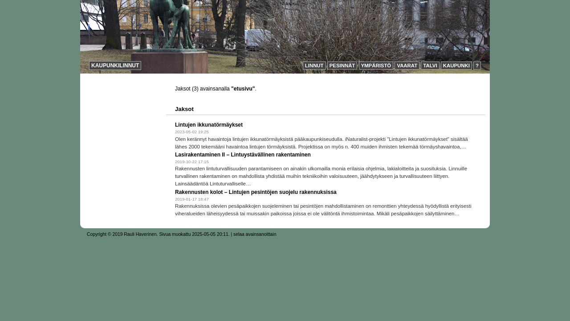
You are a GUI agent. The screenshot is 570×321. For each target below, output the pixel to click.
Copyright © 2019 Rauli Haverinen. (122, 234)
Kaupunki (456, 65)
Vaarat (407, 65)
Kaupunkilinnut (115, 65)
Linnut (314, 65)
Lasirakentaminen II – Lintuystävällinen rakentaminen (243, 155)
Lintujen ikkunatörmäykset (209, 125)
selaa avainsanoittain (254, 234)
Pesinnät (342, 65)
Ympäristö (376, 65)
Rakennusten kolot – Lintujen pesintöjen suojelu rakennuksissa (256, 192)
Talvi (430, 65)
